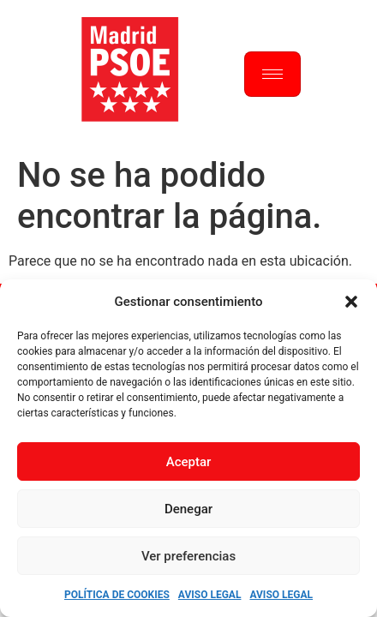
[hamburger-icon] (272, 74)
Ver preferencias (188, 556)
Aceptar (189, 462)
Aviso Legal (210, 595)
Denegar (188, 509)
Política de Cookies (117, 595)
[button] (351, 301)
